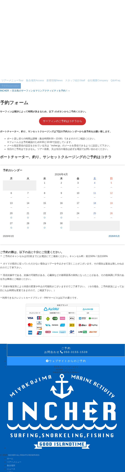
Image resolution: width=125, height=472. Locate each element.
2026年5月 (114, 227)
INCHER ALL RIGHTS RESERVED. (26, 446)
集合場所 (29, 77)
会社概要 (81, 77)
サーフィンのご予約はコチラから (62, 111)
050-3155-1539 (66, 341)
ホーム (10, 449)
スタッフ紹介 (62, 77)
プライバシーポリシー (18, 466)
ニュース (11, 459)
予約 (108, 77)
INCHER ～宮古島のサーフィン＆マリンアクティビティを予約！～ (35, 81)
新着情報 (45, 77)
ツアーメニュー (10, 77)
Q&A (95, 77)
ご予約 (10, 463)
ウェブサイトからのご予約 (66, 351)
